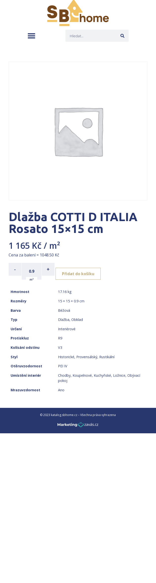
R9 (60, 338)
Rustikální (107, 356)
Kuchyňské (102, 375)
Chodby (64, 375)
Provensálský (86, 356)
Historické (66, 356)
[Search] (123, 36)
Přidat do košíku (78, 273)
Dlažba (63, 319)
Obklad (77, 319)
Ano (61, 390)
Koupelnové (82, 375)
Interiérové (67, 329)
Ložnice (119, 375)
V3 (60, 347)
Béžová (64, 310)
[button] (31, 36)
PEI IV (62, 366)
